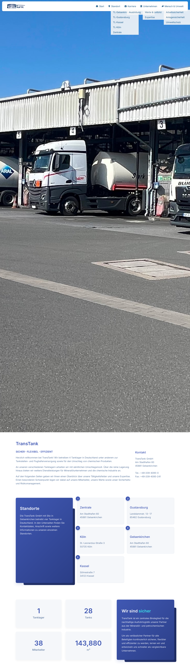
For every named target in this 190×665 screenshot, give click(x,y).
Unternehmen (148, 6)
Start (100, 6)
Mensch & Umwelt (172, 6)
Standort (114, 6)
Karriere (130, 6)
